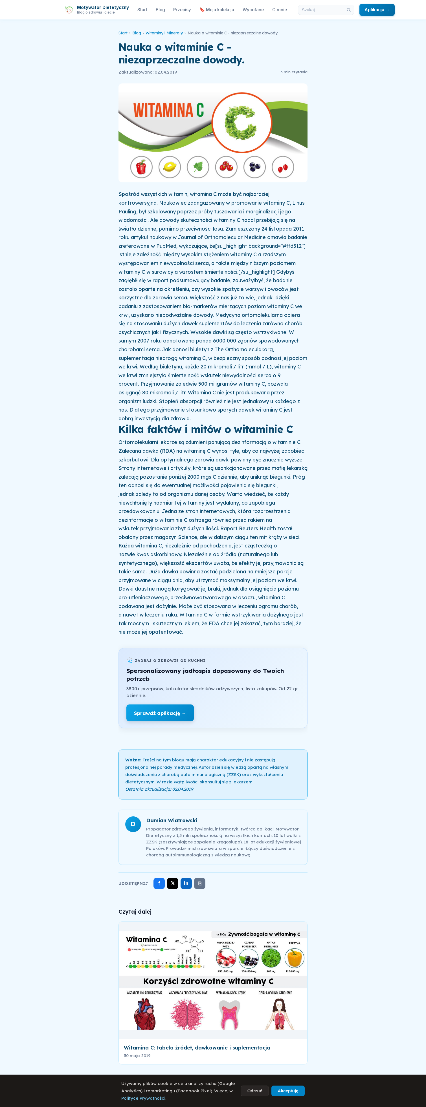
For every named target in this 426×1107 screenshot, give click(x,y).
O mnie (279, 9)
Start (142, 9)
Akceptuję (288, 1090)
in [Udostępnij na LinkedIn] (186, 883)
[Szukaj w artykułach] (320, 10)
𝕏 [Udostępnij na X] (173, 883)
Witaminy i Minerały (164, 33)
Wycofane (253, 9)
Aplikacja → (377, 9)
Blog (160, 9)
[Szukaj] (348, 9)
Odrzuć (254, 1090)
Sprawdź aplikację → (160, 713)
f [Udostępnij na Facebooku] (159, 883)
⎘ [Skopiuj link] (199, 883)
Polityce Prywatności (143, 1098)
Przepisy (182, 9)
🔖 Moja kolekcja (216, 9)
